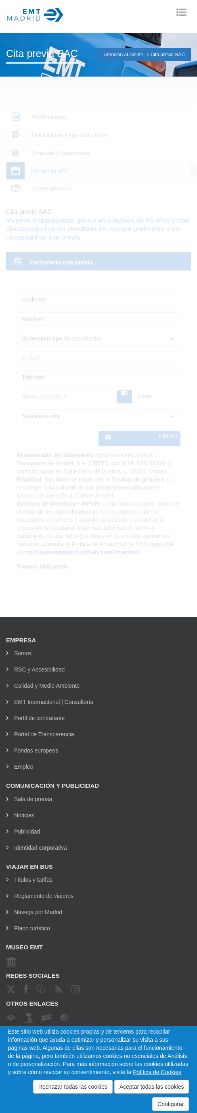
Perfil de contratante (39, 718)
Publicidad (27, 831)
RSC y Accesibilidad (39, 669)
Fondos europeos (36, 750)
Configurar (170, 1104)
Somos (23, 653)
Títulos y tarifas (33, 879)
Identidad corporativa (40, 847)
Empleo (23, 766)
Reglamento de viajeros (43, 896)
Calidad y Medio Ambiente (47, 685)
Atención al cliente (123, 55)
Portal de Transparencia (44, 734)
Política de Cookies (157, 1072)
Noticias (24, 815)
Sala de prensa (33, 799)
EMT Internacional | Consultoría (53, 702)
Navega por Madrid (38, 912)
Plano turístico (32, 928)
